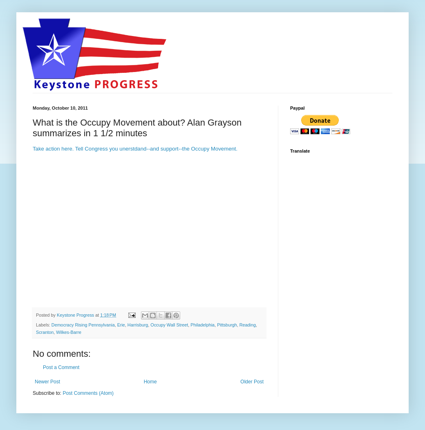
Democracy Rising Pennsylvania (83, 324)
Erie (121, 324)
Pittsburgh (227, 324)
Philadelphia (202, 324)
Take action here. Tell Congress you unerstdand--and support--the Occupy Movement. (135, 149)
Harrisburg (138, 324)
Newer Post (47, 382)
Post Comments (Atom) (88, 393)
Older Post (252, 382)
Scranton (45, 332)
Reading (247, 324)
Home (150, 382)
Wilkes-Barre (68, 332)
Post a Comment (61, 367)
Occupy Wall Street (169, 324)
